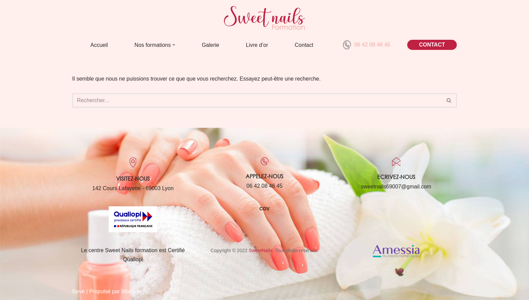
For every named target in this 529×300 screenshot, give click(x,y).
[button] (173, 44)
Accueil (99, 45)
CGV (264, 208)
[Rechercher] (257, 100)
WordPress (134, 291)
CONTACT (432, 45)
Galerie (210, 45)
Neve (78, 291)
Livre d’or (257, 45)
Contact (304, 45)
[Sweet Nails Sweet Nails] (264, 18)
